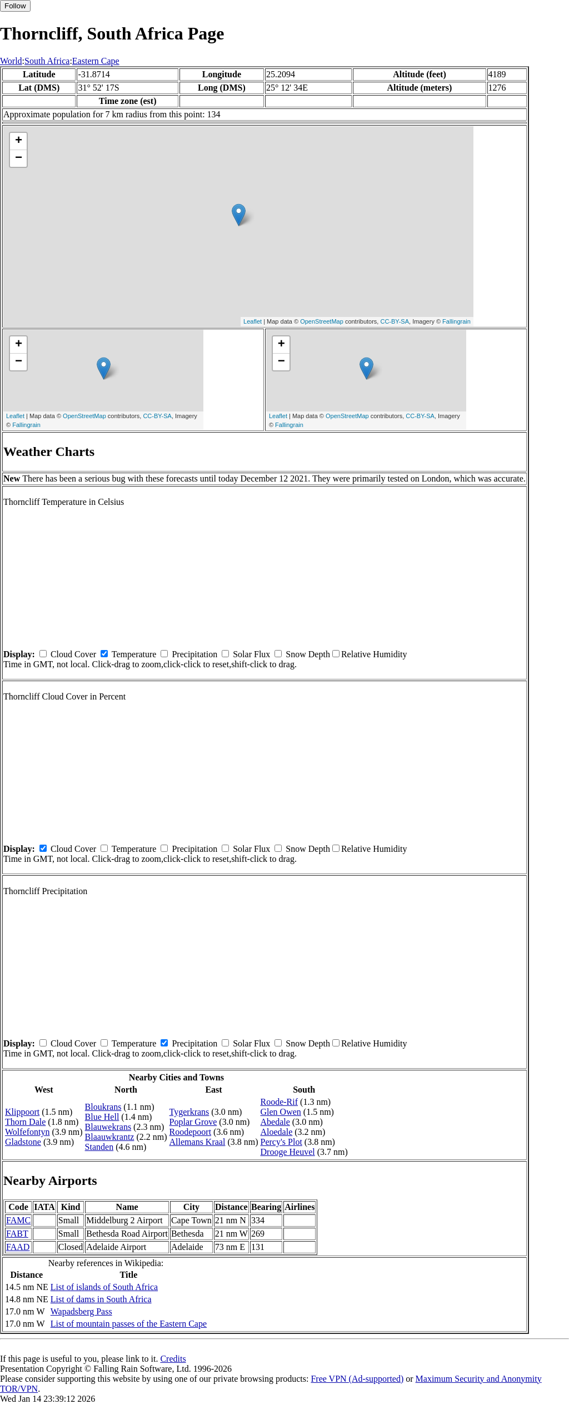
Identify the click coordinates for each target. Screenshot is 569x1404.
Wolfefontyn (27, 1132)
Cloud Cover (73, 654)
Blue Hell (102, 1117)
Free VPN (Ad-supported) (357, 1378)
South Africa (46, 61)
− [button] (18, 158)
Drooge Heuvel (288, 1152)
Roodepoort (190, 1132)
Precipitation (194, 654)
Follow (15, 6)
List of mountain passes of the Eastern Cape (129, 1323)
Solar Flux (251, 654)
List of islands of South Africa (104, 1287)
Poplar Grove (193, 1122)
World (11, 61)
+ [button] (18, 141)
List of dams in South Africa (101, 1299)
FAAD (17, 1247)
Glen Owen (281, 1112)
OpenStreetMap (321, 321)
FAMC (18, 1220)
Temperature (134, 654)
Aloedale (277, 1132)
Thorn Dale (25, 1122)
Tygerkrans (189, 1112)
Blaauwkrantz (109, 1137)
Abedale (275, 1122)
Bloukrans (103, 1107)
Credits (173, 1358)
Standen (99, 1147)
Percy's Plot (281, 1142)
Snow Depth (308, 654)
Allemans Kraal (197, 1142)
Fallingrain (456, 321)
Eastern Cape (95, 61)
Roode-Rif (279, 1102)
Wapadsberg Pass (81, 1311)
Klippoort (22, 1112)
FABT (17, 1233)
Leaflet (252, 321)
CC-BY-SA (394, 321)
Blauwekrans (108, 1127)
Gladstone (23, 1142)
